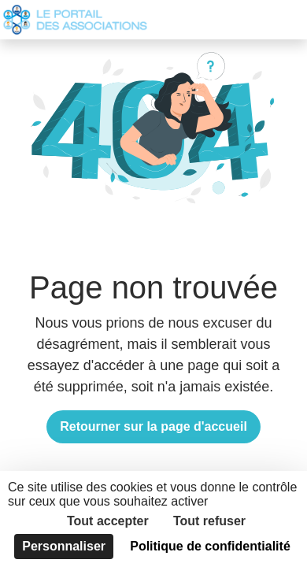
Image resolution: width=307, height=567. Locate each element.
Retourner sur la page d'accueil (153, 426)
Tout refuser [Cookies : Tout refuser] (209, 521)
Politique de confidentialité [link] (210, 546)
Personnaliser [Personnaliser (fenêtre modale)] (63, 546)
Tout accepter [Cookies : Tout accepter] (108, 521)
